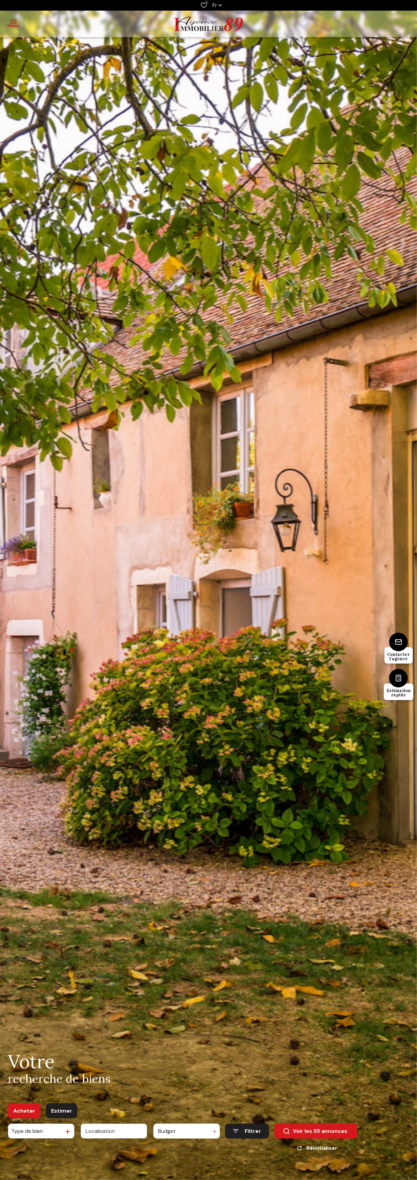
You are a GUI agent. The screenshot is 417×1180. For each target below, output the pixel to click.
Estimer (61, 1113)
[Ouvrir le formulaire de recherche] (247, 1133)
